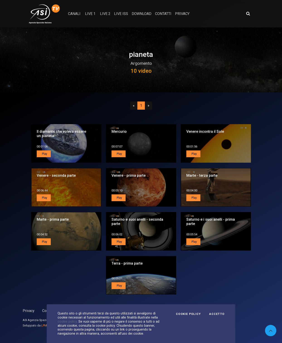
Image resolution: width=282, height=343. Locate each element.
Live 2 (105, 14)
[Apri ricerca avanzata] (248, 13)
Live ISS (121, 14)
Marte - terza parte (201, 175)
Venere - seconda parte (56, 175)
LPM (44, 325)
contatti (163, 14)
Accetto (216, 314)
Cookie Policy (188, 314)
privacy (182, 14)
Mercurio (119, 131)
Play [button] (44, 153)
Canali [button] (74, 14)
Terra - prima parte (127, 263)
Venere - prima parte (129, 175)
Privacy (28, 311)
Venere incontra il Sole (205, 131)
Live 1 (90, 14)
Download (141, 14)
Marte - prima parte (53, 219)
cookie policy (67, 321)
